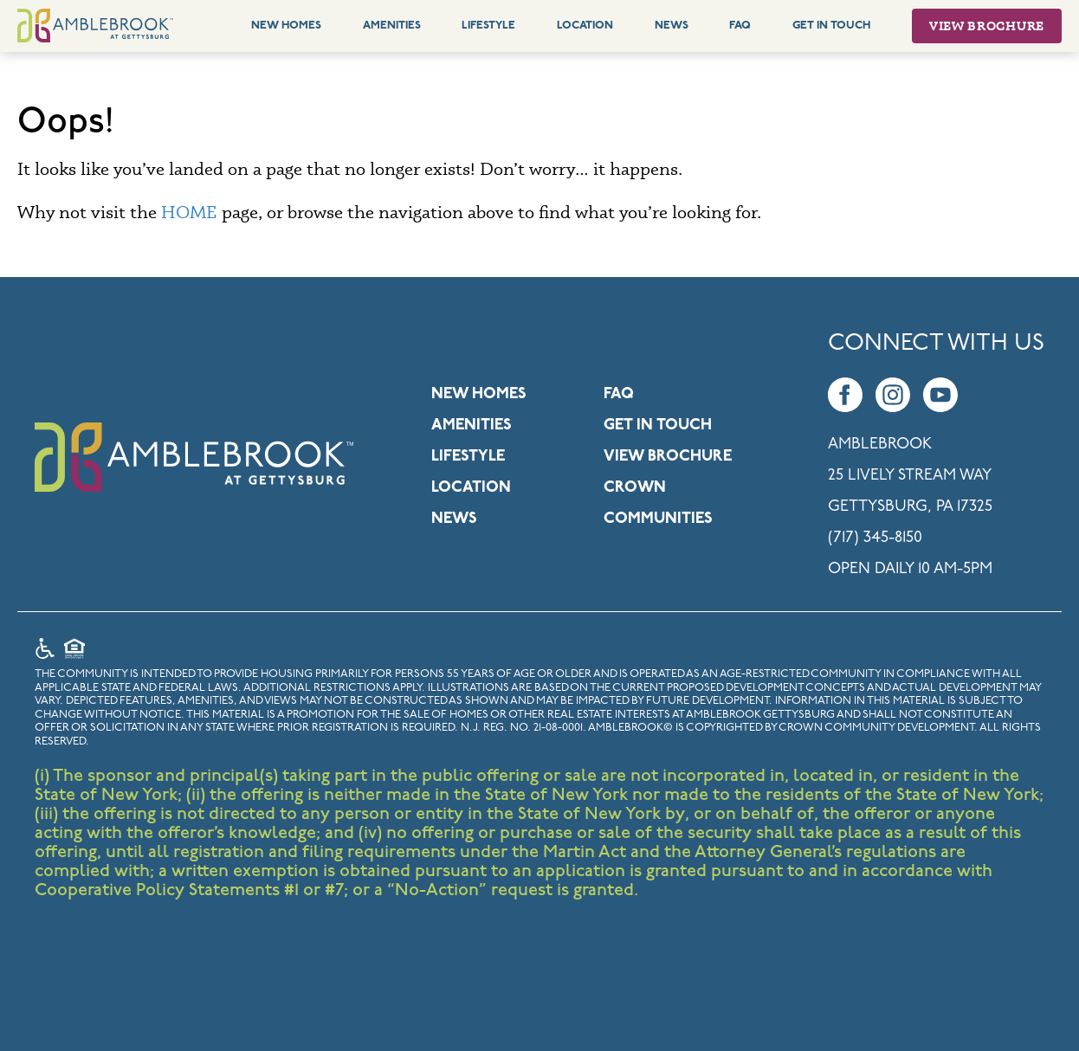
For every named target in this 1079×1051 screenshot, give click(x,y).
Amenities (392, 25)
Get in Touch (658, 425)
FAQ (740, 25)
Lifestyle (488, 25)
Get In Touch (831, 25)
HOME (189, 211)
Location (585, 25)
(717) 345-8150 (875, 538)
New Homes (286, 25)
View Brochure (986, 25)
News (671, 25)
